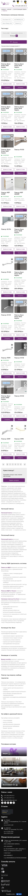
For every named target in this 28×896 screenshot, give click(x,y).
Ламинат (6, 774)
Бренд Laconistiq (6, 659)
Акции (5, 753)
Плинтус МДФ (6, 33)
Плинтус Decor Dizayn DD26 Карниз (6, 65)
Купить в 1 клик (7, 83)
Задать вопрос (14, 480)
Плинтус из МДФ (6, 567)
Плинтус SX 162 (19, 396)
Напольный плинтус (6, 512)
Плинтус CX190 (19, 439)
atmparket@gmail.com (10, 800)
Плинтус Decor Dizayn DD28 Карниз (19, 231)
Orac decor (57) (7, 19)
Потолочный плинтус (7, 539)
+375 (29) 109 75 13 (8, 798)
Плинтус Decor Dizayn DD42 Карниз (19, 316)
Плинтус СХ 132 (19, 358)
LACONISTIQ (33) (18, 19)
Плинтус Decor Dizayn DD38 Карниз (6, 108)
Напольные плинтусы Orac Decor (10, 599)
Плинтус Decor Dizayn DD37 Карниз (6, 151)
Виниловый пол (9, 785)
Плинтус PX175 (5, 358)
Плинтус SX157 (5, 439)
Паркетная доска (9, 764)
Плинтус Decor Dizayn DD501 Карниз (6, 397)
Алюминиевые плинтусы (17, 33)
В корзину (7, 87)
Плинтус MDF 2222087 (18, 193)
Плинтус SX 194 (6, 229)
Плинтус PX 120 (6, 272)
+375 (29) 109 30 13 (20, 6)
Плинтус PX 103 (19, 149)
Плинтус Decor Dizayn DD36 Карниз (19, 108)
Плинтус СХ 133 (6, 315)
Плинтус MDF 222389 (5, 193)
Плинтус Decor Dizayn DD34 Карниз (19, 65)
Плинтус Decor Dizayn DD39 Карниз (19, 274)
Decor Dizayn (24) (7, 23)
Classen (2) (18, 23)
